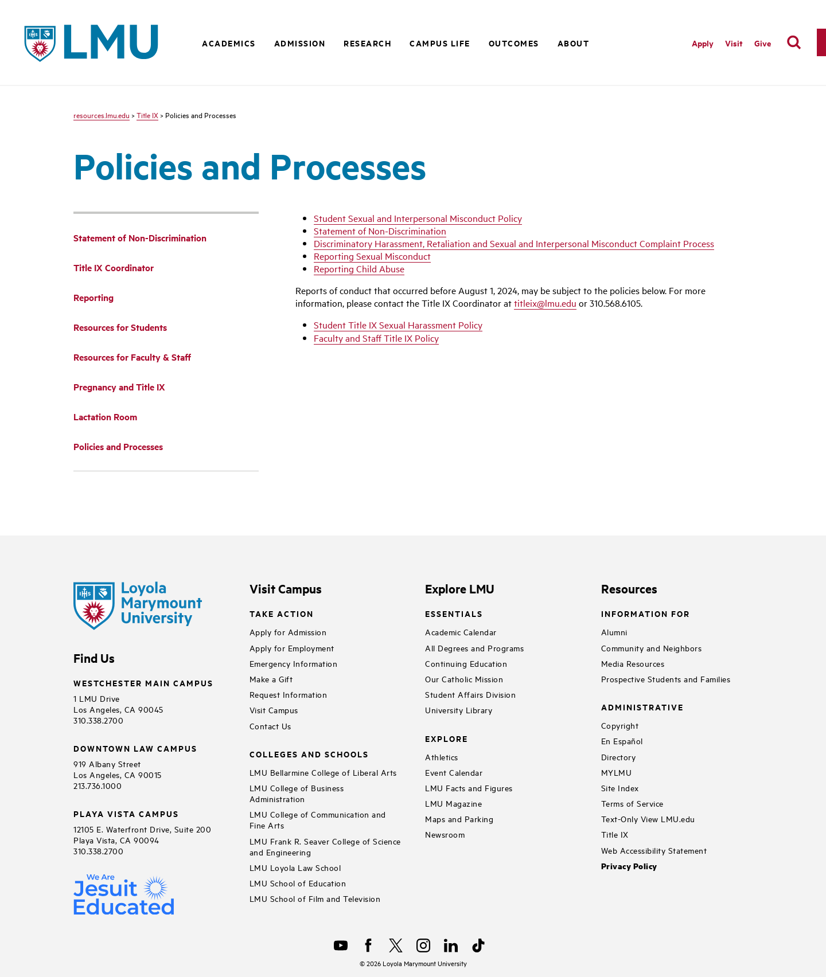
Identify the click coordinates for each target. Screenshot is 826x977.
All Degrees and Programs (474, 647)
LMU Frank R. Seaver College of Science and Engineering (325, 846)
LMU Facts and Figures (469, 787)
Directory (618, 756)
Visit (734, 43)
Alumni (614, 631)
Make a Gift (271, 678)
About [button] (574, 43)
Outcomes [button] (514, 43)
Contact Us (270, 725)
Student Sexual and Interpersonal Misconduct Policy (418, 218)
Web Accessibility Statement (654, 850)
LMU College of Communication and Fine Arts (318, 819)
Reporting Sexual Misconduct (372, 255)
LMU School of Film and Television (315, 898)
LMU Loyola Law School (295, 867)
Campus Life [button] (440, 43)
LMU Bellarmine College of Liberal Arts (323, 772)
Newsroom (445, 834)
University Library (458, 709)
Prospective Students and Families (666, 678)
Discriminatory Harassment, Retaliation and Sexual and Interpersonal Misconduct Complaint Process (514, 243)
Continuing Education (466, 663)
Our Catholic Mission (464, 678)
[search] (794, 42)
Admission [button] (300, 43)
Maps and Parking (459, 818)
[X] (396, 945)
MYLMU (616, 772)
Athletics (441, 756)
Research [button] (367, 43)
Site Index (620, 787)
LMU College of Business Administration (297, 793)
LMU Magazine (453, 803)
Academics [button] (229, 43)
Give (762, 43)
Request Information (289, 694)
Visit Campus (274, 709)
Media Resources (633, 663)
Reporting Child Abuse (359, 268)
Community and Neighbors (651, 647)
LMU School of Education (298, 882)
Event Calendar (453, 772)
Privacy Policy (629, 866)
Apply (703, 43)
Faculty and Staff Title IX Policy (376, 337)
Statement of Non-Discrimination (380, 230)
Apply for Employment (292, 647)
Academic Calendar (461, 631)
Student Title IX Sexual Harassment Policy (398, 324)
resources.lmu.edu (101, 115)
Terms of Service (632, 803)
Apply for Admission (288, 631)
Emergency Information (294, 663)
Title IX (147, 115)
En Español (622, 740)
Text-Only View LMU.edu (648, 818)
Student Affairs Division (470, 694)
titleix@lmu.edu (545, 302)
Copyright (620, 725)
